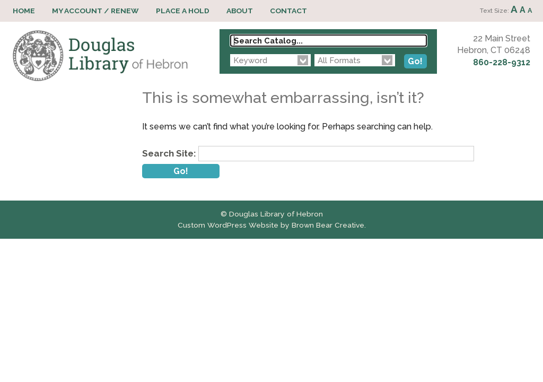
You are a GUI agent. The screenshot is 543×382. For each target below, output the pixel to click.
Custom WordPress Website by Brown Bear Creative (271, 225)
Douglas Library (100, 56)
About (239, 10)
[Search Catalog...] (328, 40)
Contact (288, 10)
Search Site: (169, 153)
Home (24, 10)
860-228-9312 (501, 62)
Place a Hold (182, 10)
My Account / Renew (95, 10)
